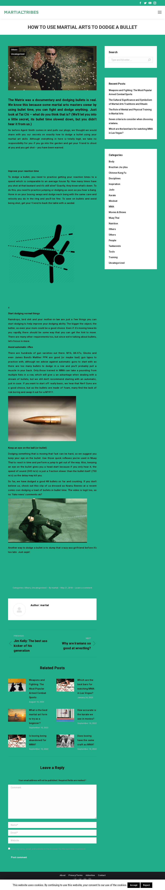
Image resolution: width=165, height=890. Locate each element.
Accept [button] (133, 885)
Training (113, 257)
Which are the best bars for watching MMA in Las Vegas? (85, 686)
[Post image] (17, 685)
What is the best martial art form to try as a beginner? (38, 717)
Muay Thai (114, 218)
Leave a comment (83, 588)
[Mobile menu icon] (160, 12)
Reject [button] (146, 885)
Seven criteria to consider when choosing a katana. (131, 121)
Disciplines (115, 178)
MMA (111, 206)
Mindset (113, 201)
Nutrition (113, 223)
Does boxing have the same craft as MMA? (85, 740)
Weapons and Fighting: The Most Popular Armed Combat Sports (37, 689)
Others (14, 50)
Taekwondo (115, 246)
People (112, 240)
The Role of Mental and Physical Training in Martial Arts (130, 111)
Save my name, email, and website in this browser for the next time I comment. (48, 849)
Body (111, 161)
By (53, 588)
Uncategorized (17, 54)
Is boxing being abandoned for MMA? (37, 740)
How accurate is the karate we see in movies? (86, 714)
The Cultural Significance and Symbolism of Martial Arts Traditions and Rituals (130, 102)
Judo (111, 189)
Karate (112, 195)
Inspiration (114, 184)
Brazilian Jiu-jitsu (118, 167)
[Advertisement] (66, 158)
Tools (112, 251)
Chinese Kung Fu (117, 173)
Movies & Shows (117, 212)
